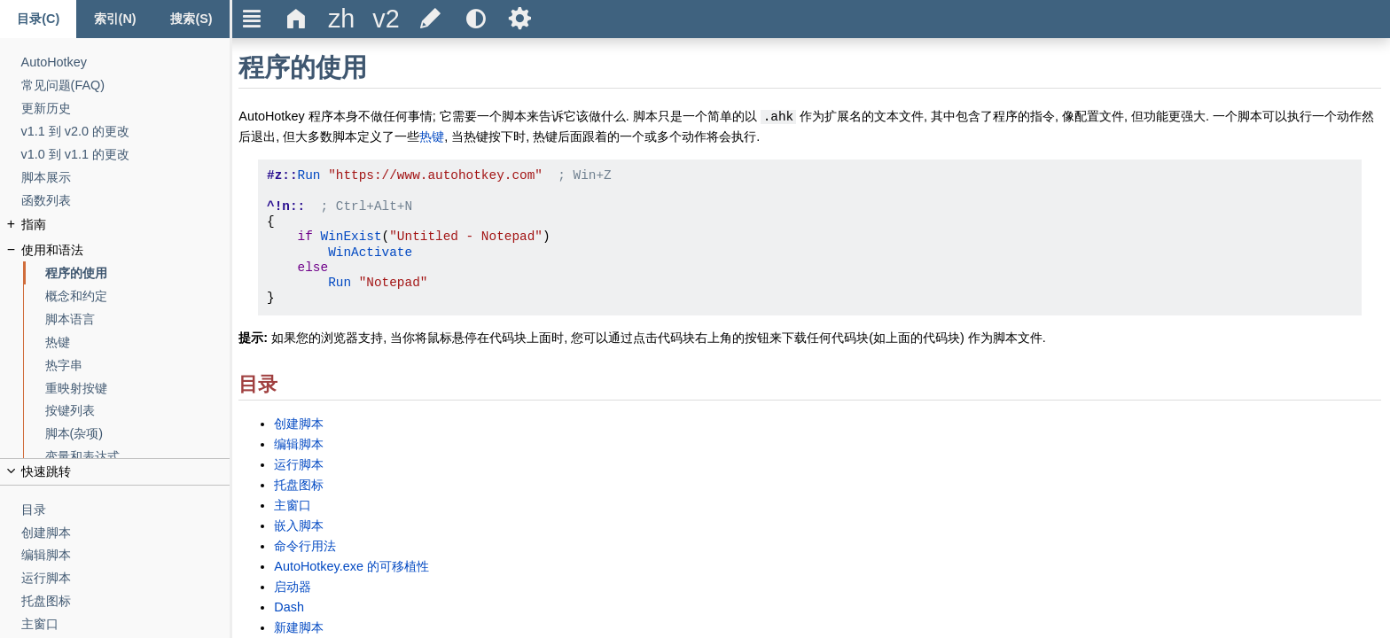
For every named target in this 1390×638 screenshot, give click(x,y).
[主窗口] (125, 624)
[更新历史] (125, 108)
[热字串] (137, 365)
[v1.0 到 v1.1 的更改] (125, 154)
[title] (341, 19)
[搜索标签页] (191, 19)
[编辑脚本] (125, 555)
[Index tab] (114, 19)
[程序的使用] (137, 273)
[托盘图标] (125, 601)
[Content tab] (38, 19)
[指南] (125, 224)
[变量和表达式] (137, 457)
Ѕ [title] (520, 18)
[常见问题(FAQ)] (125, 85)
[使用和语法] (125, 250)
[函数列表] (125, 201)
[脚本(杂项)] (137, 434)
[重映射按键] (137, 388)
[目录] (125, 510)
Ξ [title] (252, 18)
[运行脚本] (125, 578)
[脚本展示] (125, 177)
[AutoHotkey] (125, 62)
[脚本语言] (137, 319)
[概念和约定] (137, 296)
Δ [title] (296, 18)
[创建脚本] (125, 533)
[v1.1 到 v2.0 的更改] (125, 131)
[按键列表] (137, 411)
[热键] (137, 342)
